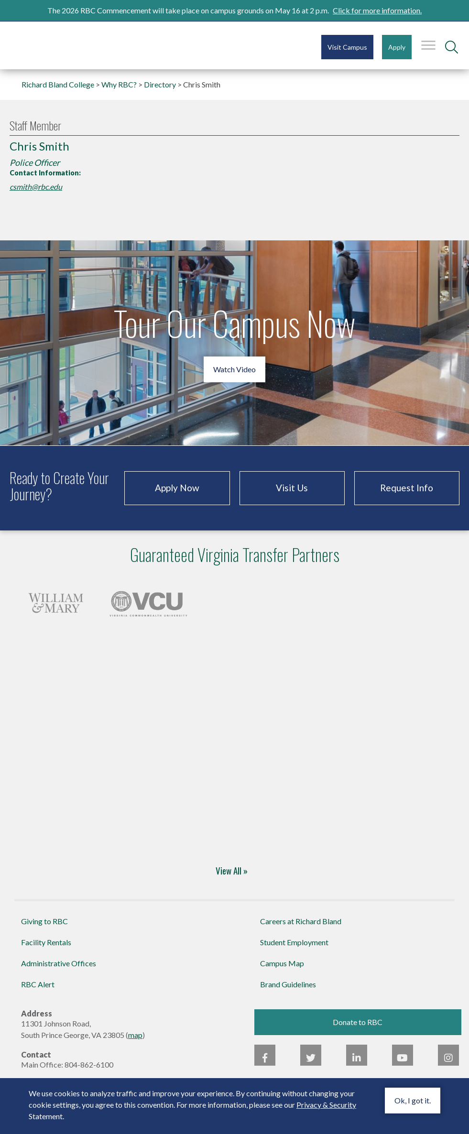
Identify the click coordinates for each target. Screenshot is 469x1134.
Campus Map (282, 963)
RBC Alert (38, 984)
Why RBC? (119, 84)
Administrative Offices (58, 963)
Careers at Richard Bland (300, 921)
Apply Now (177, 487)
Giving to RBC (44, 921)
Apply (396, 47)
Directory (160, 84)
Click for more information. (377, 10)
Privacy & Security (326, 1104)
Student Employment (294, 942)
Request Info (406, 487)
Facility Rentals (46, 942)
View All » (232, 870)
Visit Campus (347, 47)
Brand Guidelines (288, 984)
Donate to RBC (357, 1021)
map (135, 1034)
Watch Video (234, 369)
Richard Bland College (67, 44)
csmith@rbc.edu (36, 186)
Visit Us (292, 487)
